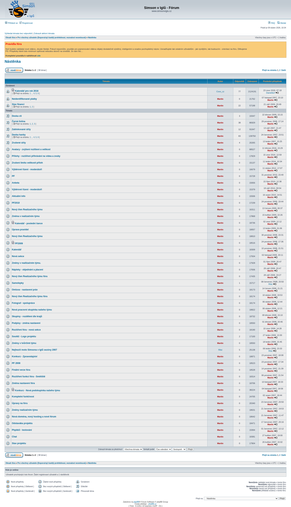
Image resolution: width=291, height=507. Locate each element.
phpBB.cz (152, 504)
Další (283, 70)
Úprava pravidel (20, 229)
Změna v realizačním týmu (26, 216)
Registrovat (26, 23)
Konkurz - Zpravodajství (24, 356)
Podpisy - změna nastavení (26, 323)
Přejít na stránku (269, 70)
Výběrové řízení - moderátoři (27, 169)
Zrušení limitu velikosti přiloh (27, 162)
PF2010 (16, 203)
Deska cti (17, 116)
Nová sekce (18, 256)
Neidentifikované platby (24, 99)
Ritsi (270, 284)
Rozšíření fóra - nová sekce (26, 329)
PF (13, 176)
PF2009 (19, 243)
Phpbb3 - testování (22, 430)
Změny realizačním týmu (25, 410)
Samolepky (18, 283)
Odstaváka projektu (22, 423)
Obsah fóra (10, 38)
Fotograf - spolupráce (23, 303)
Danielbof (270, 93)
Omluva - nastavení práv (25, 289)
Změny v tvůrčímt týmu (24, 343)
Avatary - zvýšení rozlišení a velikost (31, 149)
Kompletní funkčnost (23, 396)
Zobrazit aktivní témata (44, 33)
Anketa (15, 182)
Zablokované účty (21, 129)
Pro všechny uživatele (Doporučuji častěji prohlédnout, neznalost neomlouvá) (51, 38)
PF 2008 (16, 363)
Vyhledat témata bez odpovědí (18, 33)
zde (38, 56)
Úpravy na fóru (20, 403)
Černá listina (18, 121)
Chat (14, 436)
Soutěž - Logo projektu (24, 336)
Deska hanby (19, 134)
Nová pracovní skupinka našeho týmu (32, 309)
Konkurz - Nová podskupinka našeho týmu (37, 390)
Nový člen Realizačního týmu (27, 209)
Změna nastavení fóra (23, 383)
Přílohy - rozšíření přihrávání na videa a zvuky (36, 156)
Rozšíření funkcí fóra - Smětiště (28, 376)
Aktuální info (18, 196)
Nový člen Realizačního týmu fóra (29, 276)
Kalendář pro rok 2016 (26, 91)
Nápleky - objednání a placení (27, 269)
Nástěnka (92, 38)
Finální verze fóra (21, 370)
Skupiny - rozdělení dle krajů (27, 316)
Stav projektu (19, 443)
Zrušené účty (19, 142)
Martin (220, 99)
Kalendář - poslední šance (29, 223)
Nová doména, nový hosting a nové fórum (34, 416)
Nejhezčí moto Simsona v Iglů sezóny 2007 (34, 350)
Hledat (281, 23)
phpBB (136, 502)
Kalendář (16, 249)
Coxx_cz (220, 91)
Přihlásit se (11, 23)
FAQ (271, 23)
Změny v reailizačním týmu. (26, 263)
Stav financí (18, 104)
